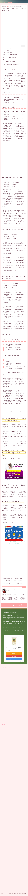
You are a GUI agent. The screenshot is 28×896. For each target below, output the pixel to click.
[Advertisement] (14, 26)
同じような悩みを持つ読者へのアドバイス (12, 64)
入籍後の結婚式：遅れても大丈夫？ (10, 54)
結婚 (8, 6)
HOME (2, 893)
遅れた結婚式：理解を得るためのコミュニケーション (14, 57)
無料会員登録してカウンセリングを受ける (14, 479)
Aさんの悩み (6, 50)
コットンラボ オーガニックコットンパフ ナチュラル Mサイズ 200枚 (14, 648)
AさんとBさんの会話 (7, 49)
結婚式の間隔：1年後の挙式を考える (10, 56)
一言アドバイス (6, 59)
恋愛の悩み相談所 (7, 2)
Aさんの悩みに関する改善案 (9, 63)
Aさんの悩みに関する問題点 (9, 61)
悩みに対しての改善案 (8, 52)
